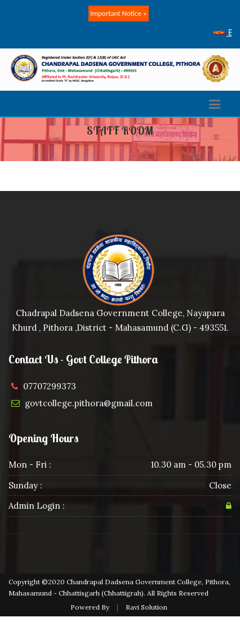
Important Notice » (118, 13)
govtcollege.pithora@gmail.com (89, 403)
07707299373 (49, 386)
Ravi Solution (146, 607)
